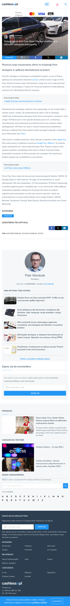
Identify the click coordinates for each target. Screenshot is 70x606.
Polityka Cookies (8, 576)
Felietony (28, 546)
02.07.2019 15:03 (16, 38)
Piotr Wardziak (16, 36)
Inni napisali (51, 550)
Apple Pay (61, 139)
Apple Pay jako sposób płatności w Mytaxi (23, 101)
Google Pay (42, 143)
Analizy (5, 550)
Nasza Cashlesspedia (10, 559)
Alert (27, 559)
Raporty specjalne (9, 563)
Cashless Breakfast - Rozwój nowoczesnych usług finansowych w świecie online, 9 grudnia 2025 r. (50, 463)
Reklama (28, 572)
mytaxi (35, 79)
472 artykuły (49, 284)
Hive (23, 133)
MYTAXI (40, 233)
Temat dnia (6, 546)
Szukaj (49, 559)
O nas (4, 572)
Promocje (7, 411)
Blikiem (51, 143)
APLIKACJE (9, 58)
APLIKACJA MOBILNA (29, 233)
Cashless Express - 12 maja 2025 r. (50, 447)
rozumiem (57, 601)
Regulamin (51, 572)
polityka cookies (39, 602)
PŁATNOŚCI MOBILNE (13, 233)
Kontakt (28, 576)
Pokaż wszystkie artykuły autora (35, 358)
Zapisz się (42, 527)
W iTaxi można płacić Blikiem (17, 168)
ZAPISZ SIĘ (35, 393)
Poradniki (28, 550)
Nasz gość (51, 546)
